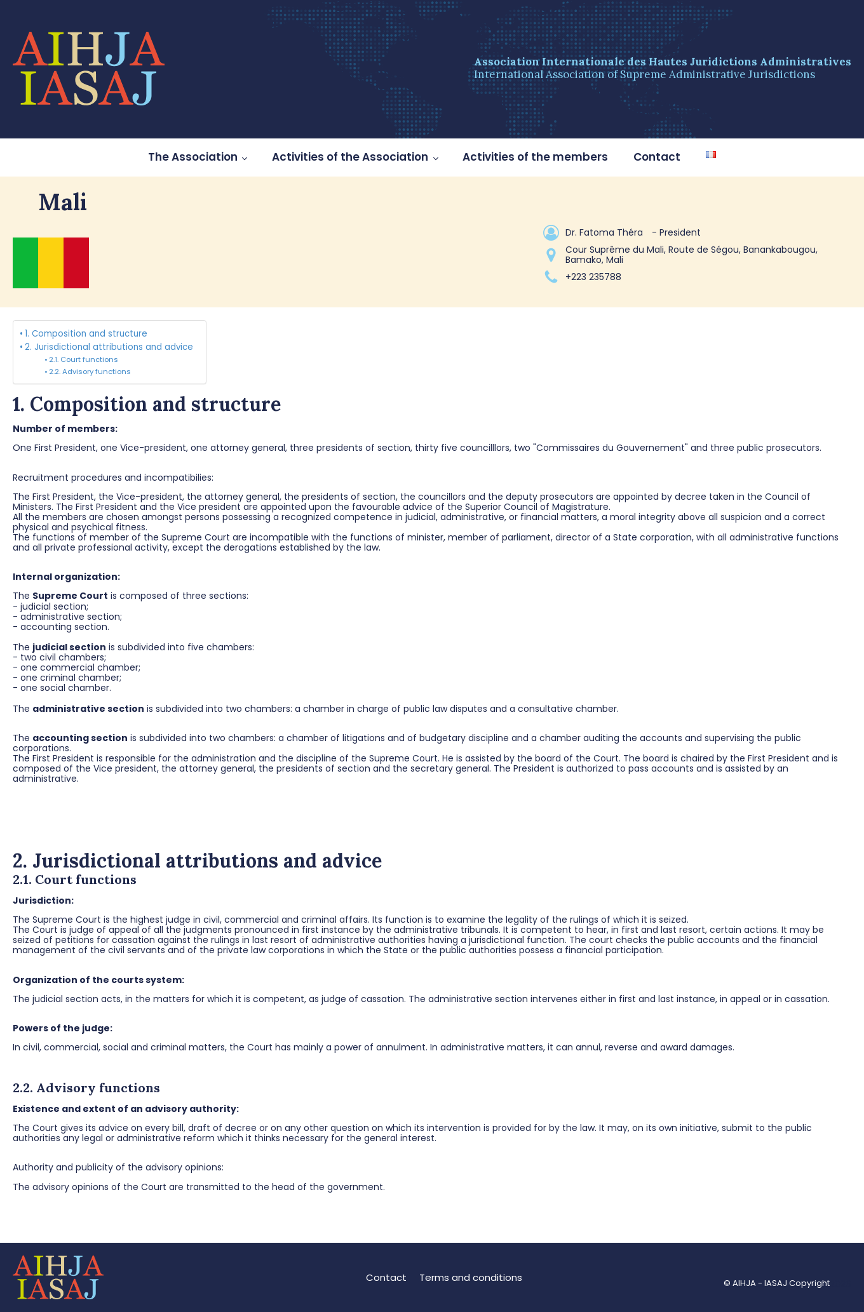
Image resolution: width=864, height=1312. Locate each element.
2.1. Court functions (83, 359)
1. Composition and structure (86, 334)
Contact (656, 156)
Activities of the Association (350, 156)
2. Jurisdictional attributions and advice (109, 347)
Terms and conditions (470, 1277)
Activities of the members (535, 156)
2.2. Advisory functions (90, 371)
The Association (193, 156)
